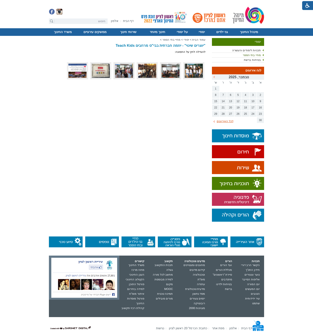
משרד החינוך (63, 32)
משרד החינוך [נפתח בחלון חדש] (136, 265)
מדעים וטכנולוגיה (194, 261)
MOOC (168, 289)
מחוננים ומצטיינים (194, 265)
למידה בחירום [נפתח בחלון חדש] (135, 289)
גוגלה (169, 269)
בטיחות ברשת (252, 60)
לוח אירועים (253, 70)
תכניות (256, 261)
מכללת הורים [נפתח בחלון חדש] (224, 269)
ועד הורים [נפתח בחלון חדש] (226, 265)
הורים (228, 261)
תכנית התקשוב (164, 265)
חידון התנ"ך (253, 269)
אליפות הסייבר (251, 279)
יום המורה (253, 284)
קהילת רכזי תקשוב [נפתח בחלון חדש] (133, 308)
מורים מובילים (164, 298)
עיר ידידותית (252, 298)
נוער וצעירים (252, 274)
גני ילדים (222, 32)
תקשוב (168, 261)
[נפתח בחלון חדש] (114, 21)
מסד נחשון (198, 293)
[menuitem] (114, 21)
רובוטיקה (199, 303)
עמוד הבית (198, 39)
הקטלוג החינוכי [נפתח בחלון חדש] (135, 279)
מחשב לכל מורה (163, 274)
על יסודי (182, 32)
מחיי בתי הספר (252, 55)
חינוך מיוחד (157, 32)
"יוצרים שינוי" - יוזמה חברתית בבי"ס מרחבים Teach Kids (160, 45)
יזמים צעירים (197, 298)
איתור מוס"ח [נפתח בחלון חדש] (136, 293)
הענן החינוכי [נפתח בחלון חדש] (136, 274)
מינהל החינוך (249, 32)
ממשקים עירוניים (94, 32)
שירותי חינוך (128, 32)
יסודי (202, 32)
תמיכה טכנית (165, 293)
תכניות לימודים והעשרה (246, 50)
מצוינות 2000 (197, 308)
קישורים (139, 261)
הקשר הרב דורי (250, 265)
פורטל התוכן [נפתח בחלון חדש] (136, 284)
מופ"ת (201, 279)
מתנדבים (226, 279)
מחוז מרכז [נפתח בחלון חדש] (138, 269)
